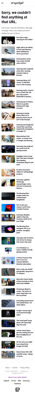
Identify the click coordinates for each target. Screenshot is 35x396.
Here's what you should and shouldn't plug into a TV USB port (24, 271)
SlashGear (17, 383)
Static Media (14, 371)
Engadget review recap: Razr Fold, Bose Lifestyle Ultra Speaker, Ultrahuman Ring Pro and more (24, 160)
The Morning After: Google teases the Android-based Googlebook (22, 196)
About (7, 367)
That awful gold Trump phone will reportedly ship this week (24, 323)
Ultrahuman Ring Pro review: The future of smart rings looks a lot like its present (23, 292)
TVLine (13, 381)
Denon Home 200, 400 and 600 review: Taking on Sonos (24, 354)
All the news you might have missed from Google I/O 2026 (24, 344)
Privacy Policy (25, 367)
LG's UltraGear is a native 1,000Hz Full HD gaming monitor (24, 250)
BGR (19, 381)
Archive (14, 367)
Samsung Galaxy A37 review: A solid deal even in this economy (23, 82)
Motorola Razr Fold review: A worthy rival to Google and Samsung (24, 138)
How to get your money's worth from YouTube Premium (23, 207)
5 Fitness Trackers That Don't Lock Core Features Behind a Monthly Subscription (24, 261)
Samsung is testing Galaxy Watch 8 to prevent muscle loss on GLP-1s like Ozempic (24, 116)
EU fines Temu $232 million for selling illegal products (24, 172)
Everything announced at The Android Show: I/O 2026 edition (24, 303)
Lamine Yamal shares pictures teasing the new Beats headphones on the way (24, 334)
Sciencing (26, 381)
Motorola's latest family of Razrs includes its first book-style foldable (24, 281)
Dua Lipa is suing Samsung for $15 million (24, 38)
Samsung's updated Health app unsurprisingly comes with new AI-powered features (23, 184)
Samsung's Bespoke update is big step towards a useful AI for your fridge (24, 218)
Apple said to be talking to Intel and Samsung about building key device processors (24, 51)
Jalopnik (6, 381)
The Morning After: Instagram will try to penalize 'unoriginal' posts (23, 229)
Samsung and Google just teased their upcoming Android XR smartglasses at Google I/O (24, 128)
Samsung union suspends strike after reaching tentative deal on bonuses (24, 72)
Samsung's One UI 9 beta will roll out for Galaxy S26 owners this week (24, 240)
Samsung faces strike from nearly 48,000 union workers (23, 61)
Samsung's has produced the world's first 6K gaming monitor (24, 148)
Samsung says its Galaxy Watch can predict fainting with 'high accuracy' (24, 105)
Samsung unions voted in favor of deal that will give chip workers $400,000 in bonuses (24, 93)
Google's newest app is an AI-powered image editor (24, 313)
